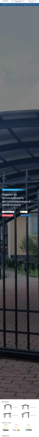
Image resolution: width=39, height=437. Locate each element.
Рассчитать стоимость (7, 216)
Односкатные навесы (15, 416)
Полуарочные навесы (33, 416)
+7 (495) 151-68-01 (31, 0)
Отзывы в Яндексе (25, 216)
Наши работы (25, 5)
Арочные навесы (14, 408)
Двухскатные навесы (33, 408)
